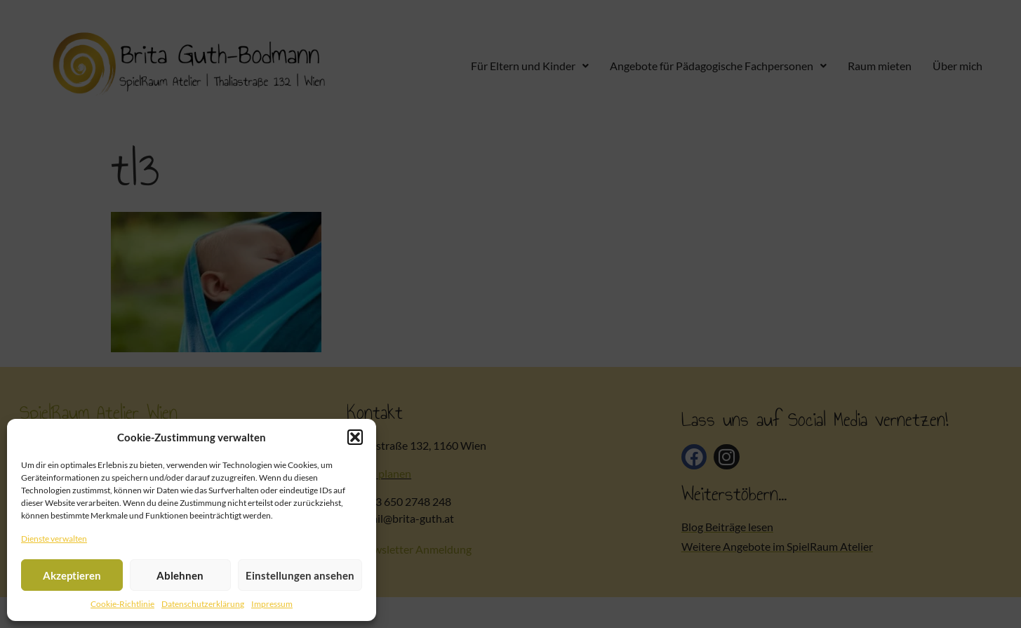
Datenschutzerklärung (202, 604)
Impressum (272, 604)
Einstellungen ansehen (300, 575)
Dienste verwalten (54, 538)
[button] (355, 437)
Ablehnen (179, 575)
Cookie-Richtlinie (122, 604)
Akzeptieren (72, 575)
